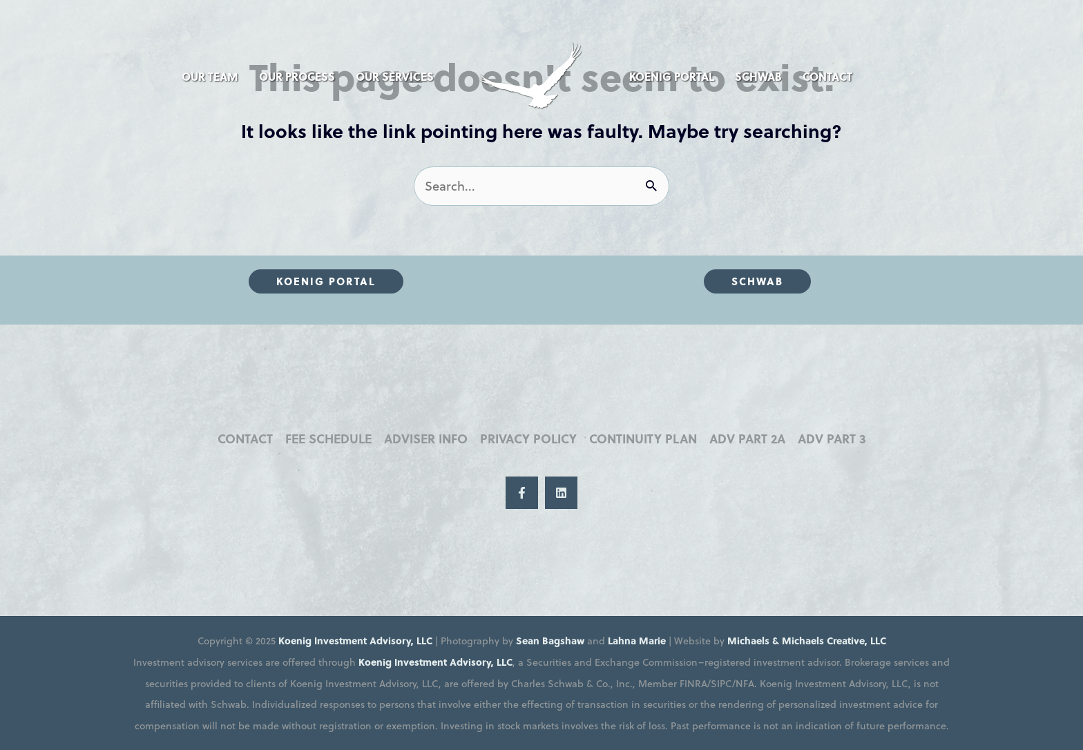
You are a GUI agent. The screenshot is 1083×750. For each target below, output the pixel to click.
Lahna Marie (637, 640)
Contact (245, 439)
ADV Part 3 (832, 439)
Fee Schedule (328, 439)
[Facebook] (522, 493)
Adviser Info (426, 439)
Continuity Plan (643, 439)
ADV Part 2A (747, 439)
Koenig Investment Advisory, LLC (355, 640)
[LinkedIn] (561, 493)
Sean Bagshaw (550, 640)
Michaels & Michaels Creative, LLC (806, 640)
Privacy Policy (528, 439)
